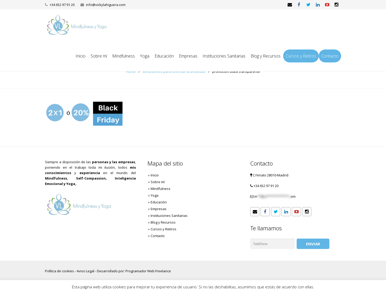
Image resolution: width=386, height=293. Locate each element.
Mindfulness (160, 188)
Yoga (154, 195)
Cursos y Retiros (163, 229)
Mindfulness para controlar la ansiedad (174, 71)
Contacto (158, 235)
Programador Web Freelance (148, 271)
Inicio (155, 175)
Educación (159, 202)
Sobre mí (158, 182)
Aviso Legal (85, 271)
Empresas (159, 208)
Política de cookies (59, 271)
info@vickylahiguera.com (105, 4)
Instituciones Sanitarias (169, 215)
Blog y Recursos (163, 222)
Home (131, 71)
